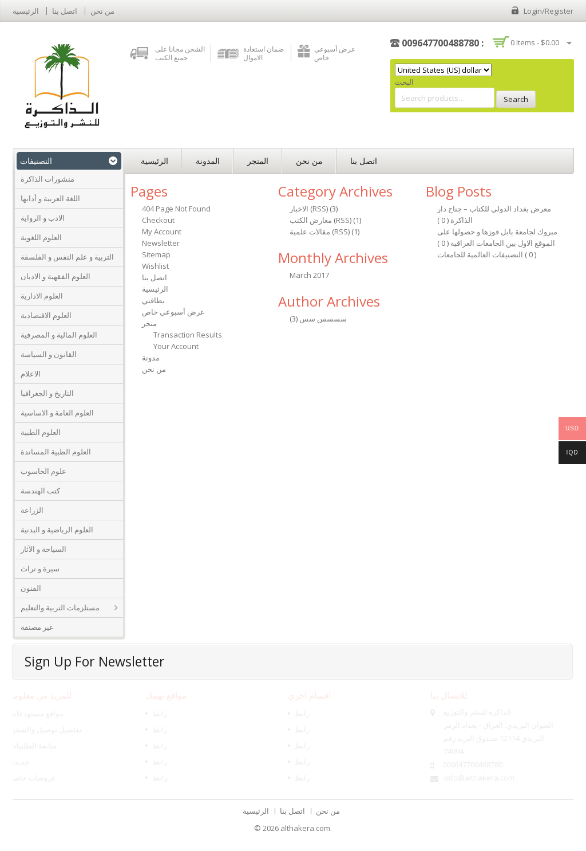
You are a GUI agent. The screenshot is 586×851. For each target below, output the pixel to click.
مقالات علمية (310, 231)
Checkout (158, 220)
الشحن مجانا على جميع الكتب (180, 53)
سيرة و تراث (40, 568)
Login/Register (548, 11)
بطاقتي (153, 300)
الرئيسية (26, 11)
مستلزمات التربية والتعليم (60, 607)
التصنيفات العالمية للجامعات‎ (481, 254)
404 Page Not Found (176, 208)
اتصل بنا (64, 11)
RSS (319, 208)
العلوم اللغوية (41, 237)
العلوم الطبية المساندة (56, 451)
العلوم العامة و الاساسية (57, 412)
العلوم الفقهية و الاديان (55, 276)
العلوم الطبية (41, 432)
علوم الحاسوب (43, 471)
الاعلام (31, 373)
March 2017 (309, 275)
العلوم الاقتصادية (46, 315)
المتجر (257, 160)
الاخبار (299, 208)
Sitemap (156, 254)
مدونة (151, 357)
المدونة (208, 160)
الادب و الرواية (43, 218)
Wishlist (155, 266)
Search (516, 99)
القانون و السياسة (49, 354)
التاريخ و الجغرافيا (47, 393)
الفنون (31, 588)
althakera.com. (306, 828)
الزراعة (32, 510)
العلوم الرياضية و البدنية (57, 529)
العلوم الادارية (42, 296)
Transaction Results (187, 335)
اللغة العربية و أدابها (50, 198)
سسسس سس (323, 318)
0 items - (534, 42)
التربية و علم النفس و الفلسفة (67, 257)
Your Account (176, 346)
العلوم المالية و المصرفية (59, 335)
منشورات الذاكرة (47, 179)
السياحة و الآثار (43, 549)
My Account (161, 231)
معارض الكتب (311, 220)
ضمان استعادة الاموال (263, 53)
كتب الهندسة (40, 490)
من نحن (102, 11)
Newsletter (161, 243)
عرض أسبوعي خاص (334, 53)
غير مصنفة (37, 627)
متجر (149, 323)
